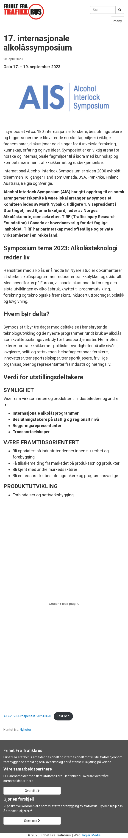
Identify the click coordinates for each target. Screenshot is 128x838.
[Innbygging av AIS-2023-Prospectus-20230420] (64, 603)
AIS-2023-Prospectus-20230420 (27, 716)
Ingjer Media (91, 835)
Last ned (63, 716)
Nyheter (25, 729)
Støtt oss (32, 821)
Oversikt (32, 791)
